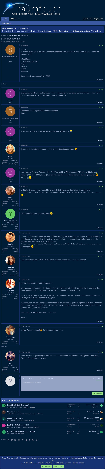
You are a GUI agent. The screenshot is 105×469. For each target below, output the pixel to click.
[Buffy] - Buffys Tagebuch (18, 425)
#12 (102, 326)
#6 (102, 168)
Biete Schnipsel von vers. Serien (21, 431)
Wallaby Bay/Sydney (12, 164)
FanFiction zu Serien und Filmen (34, 414)
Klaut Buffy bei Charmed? (18, 405)
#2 (102, 89)
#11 (102, 279)
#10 (102, 256)
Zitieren (100, 80)
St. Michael (15, 205)
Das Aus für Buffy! (15, 418)
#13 (102, 352)
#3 (102, 107)
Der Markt (21, 433)
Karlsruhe (15, 298)
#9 (102, 233)
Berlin (16, 228)
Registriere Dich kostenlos (13, 31)
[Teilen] (99, 46)
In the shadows (14, 275)
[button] (19, 19)
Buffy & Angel (24, 420)
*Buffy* (97, 427)
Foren (5, 19)
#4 (102, 127)
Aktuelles (13, 19)
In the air (16, 251)
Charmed (25, 407)
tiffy (98, 420)
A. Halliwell (96, 413)
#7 (102, 186)
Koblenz (16, 371)
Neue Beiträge (6, 23)
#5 (102, 145)
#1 (102, 45)
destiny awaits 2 (14, 412)
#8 (102, 209)
